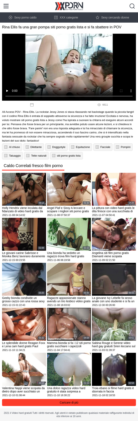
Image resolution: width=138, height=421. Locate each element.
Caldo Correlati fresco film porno (33, 165)
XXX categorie (66, 17)
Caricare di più (69, 402)
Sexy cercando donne (112, 17)
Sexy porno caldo (22, 17)
